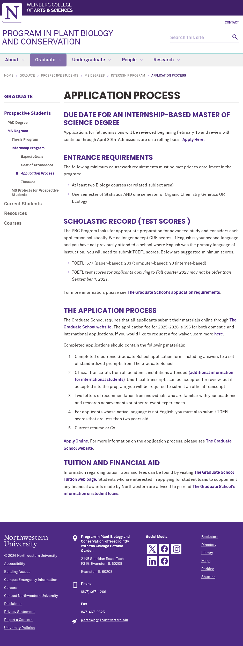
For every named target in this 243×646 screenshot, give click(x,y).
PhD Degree (18, 123)
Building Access (17, 572)
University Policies (19, 628)
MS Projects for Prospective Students (35, 193)
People (132, 60)
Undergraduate (91, 60)
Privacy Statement (19, 612)
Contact (232, 22)
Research (166, 60)
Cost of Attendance (37, 165)
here (218, 334)
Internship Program (128, 75)
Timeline (28, 182)
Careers (10, 588)
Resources (15, 213)
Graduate (48, 60)
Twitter (152, 549)
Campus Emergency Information (30, 580)
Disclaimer (13, 604)
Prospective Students (59, 75)
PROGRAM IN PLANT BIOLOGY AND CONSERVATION (57, 38)
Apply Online (76, 441)
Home (8, 75)
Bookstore (209, 537)
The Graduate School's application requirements (174, 292)
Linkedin (152, 561)
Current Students (23, 204)
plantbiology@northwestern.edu (104, 620)
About (14, 60)
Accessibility (14, 564)
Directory (208, 545)
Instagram (176, 549)
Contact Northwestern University (31, 596)
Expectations (32, 157)
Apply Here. (193, 140)
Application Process (37, 173)
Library (207, 553)
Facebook (164, 549)
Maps (205, 561)
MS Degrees (95, 75)
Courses (12, 223)
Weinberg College (134, 8)
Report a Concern (18, 620)
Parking (207, 569)
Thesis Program (25, 139)
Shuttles (208, 577)
